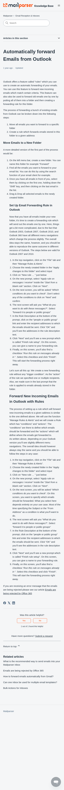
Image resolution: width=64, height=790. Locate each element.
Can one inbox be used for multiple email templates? (30, 682)
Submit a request (44, 636)
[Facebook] (4, 603)
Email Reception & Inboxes (28, 16)
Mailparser (8, 16)
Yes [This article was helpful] (24, 621)
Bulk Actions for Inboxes (15, 688)
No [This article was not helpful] (40, 621)
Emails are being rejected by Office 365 (23, 670)
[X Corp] (9, 603)
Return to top (11, 646)
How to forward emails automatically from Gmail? (28, 676)
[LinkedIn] (13, 603)
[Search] (26, 23)
